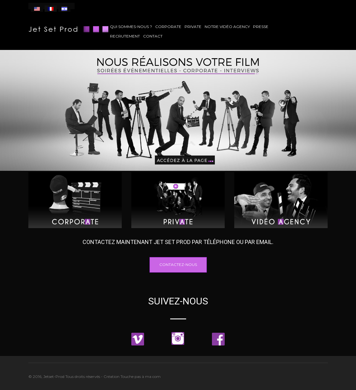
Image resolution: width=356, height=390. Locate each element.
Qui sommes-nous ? (131, 26)
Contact (153, 36)
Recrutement (125, 36)
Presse (260, 26)
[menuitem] (37, 8)
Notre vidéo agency (227, 26)
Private (193, 26)
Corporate (168, 26)
